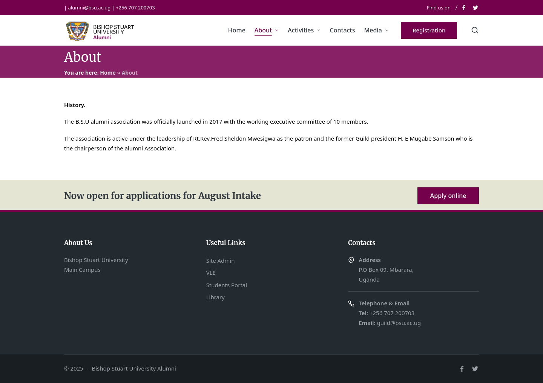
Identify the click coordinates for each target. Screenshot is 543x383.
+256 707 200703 (392, 313)
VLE (211, 272)
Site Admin (220, 260)
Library (215, 297)
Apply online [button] (448, 196)
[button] (429, 30)
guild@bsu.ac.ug (399, 322)
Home (107, 72)
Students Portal (226, 285)
